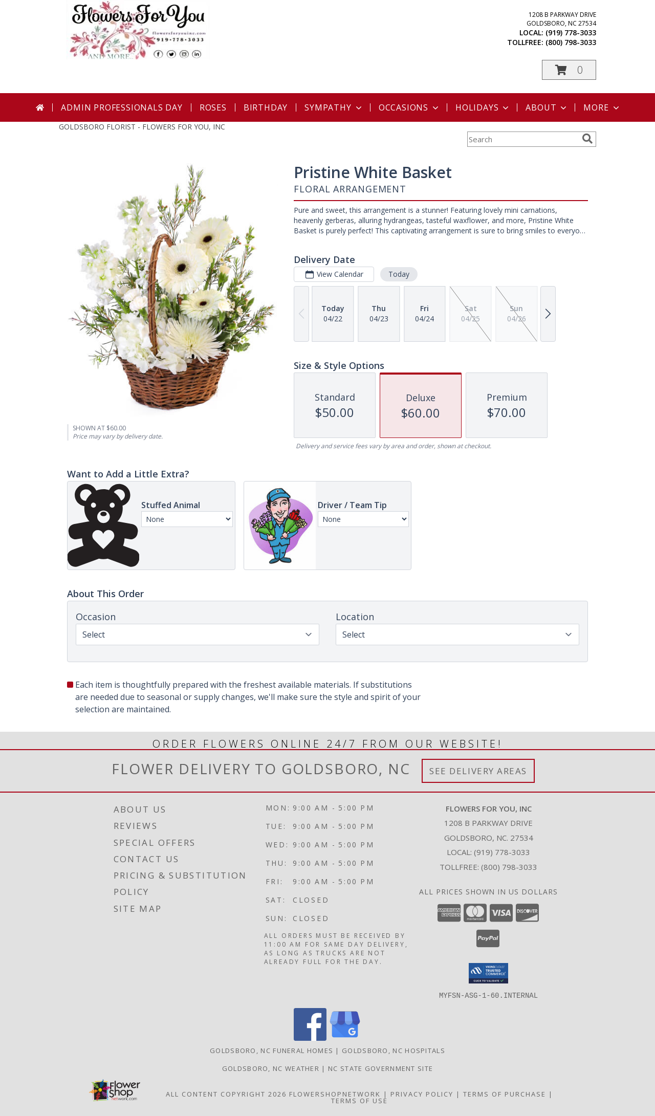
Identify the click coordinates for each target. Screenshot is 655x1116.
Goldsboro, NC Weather (270, 1068)
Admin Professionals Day (121, 107)
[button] (569, 70)
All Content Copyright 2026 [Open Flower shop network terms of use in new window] (226, 1093)
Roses (213, 107)
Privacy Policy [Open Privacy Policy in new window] (421, 1093)
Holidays (483, 107)
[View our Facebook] (310, 1037)
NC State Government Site (380, 1068)
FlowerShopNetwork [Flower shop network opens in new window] (335, 1093)
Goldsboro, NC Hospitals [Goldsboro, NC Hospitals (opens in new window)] (393, 1050)
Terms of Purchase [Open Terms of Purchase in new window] (504, 1093)
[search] (587, 138)
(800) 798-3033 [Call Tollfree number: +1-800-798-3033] (509, 867)
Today (398, 274)
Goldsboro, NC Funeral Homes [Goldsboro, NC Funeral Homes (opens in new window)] (271, 1050)
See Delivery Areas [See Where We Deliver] (478, 771)
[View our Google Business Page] (345, 1037)
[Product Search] (522, 139)
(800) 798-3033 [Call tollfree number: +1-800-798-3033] (570, 42)
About (547, 107)
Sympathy (333, 107)
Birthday (266, 107)
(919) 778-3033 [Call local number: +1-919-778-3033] (570, 32)
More (602, 107)
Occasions (410, 107)
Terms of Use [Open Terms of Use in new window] (359, 1100)
